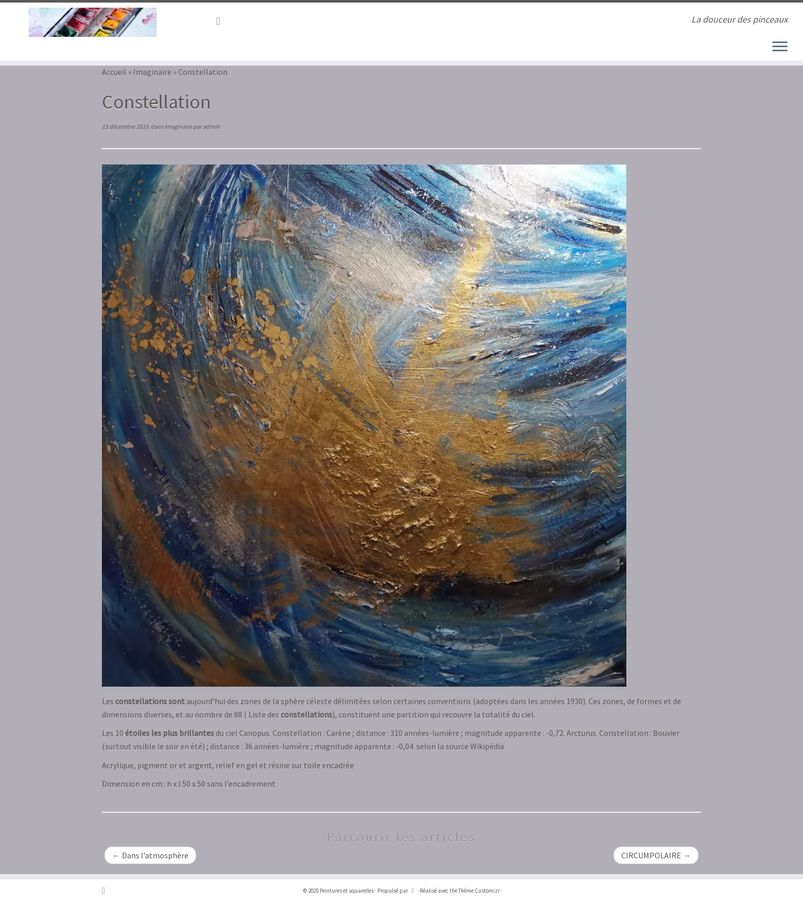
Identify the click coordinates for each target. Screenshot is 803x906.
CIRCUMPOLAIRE (656, 855)
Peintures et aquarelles (347, 890)
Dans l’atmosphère (150, 855)
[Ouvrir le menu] (780, 47)
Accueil (114, 72)
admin (211, 126)
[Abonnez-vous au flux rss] (221, 21)
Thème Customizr (479, 890)
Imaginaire (152, 72)
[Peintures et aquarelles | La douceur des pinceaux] (92, 22)
